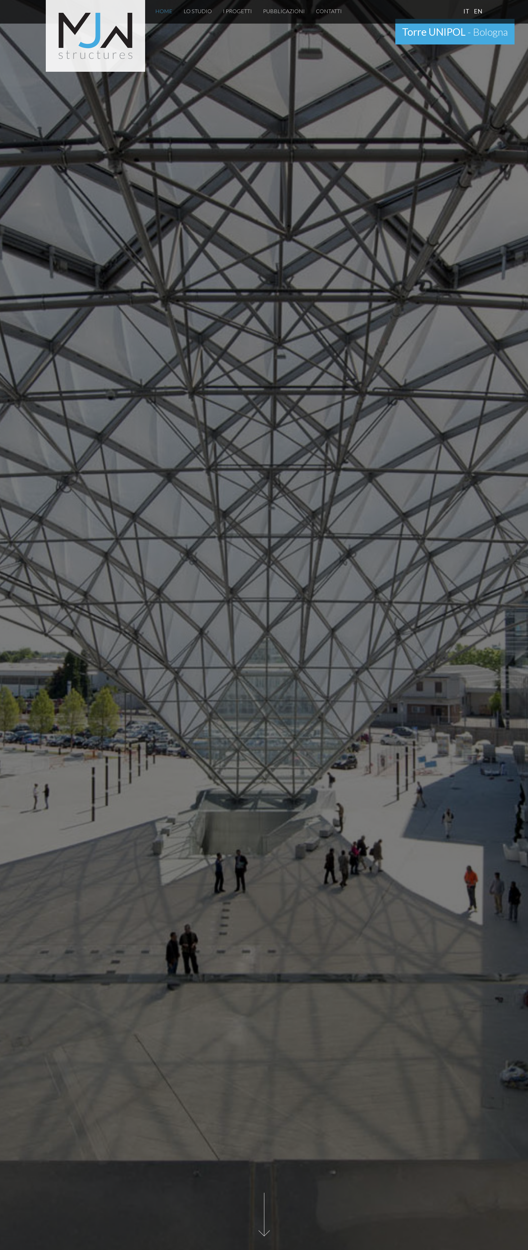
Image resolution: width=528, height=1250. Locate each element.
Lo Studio (198, 11)
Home (163, 11)
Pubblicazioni (284, 11)
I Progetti (237, 11)
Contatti (329, 11)
